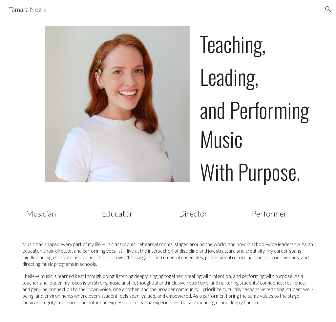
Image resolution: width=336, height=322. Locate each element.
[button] (328, 9)
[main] (256, 107)
